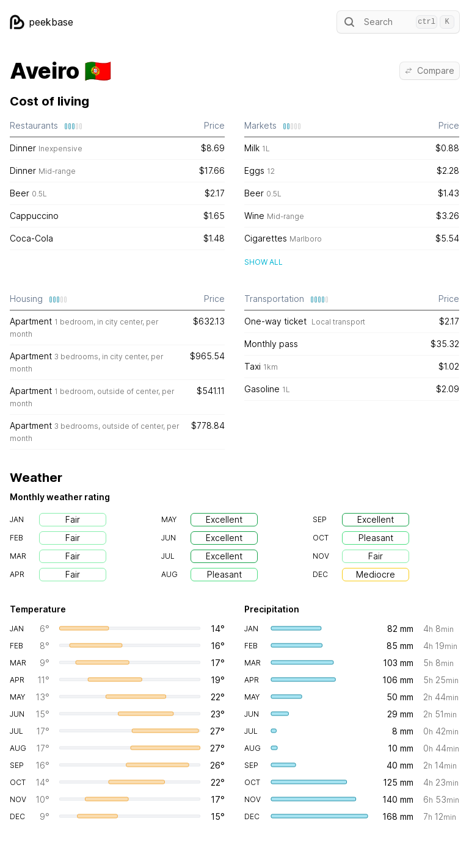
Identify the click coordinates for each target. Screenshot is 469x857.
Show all (263, 262)
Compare (429, 70)
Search (398, 22)
